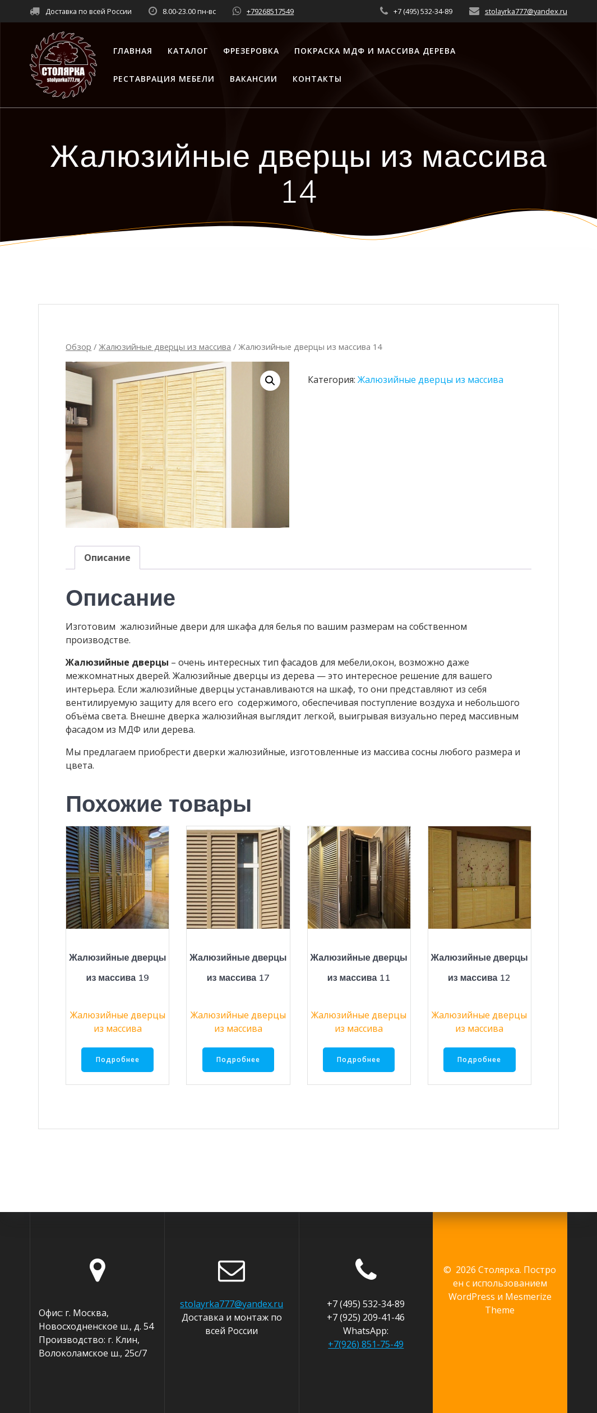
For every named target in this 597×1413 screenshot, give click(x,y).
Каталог (188, 50)
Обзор (78, 346)
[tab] (107, 557)
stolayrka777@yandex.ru (526, 11)
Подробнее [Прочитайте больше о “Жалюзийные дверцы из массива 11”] (359, 1060)
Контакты (317, 78)
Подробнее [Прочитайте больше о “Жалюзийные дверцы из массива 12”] (479, 1060)
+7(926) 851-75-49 (366, 1344)
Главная (132, 50)
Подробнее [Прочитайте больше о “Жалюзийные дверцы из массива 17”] (238, 1060)
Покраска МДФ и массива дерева (375, 50)
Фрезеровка (251, 50)
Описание (107, 557)
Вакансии (253, 78)
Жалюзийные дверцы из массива (165, 346)
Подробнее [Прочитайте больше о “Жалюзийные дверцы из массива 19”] (118, 1060)
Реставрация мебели (164, 78)
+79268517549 (270, 11)
